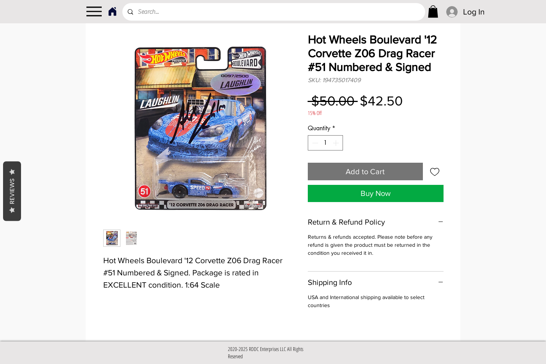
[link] (433, 11)
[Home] (112, 11)
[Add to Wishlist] (435, 171)
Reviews (12, 191)
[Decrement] (314, 143)
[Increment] (336, 143)
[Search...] (273, 12)
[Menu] (94, 11)
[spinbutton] (325, 143)
